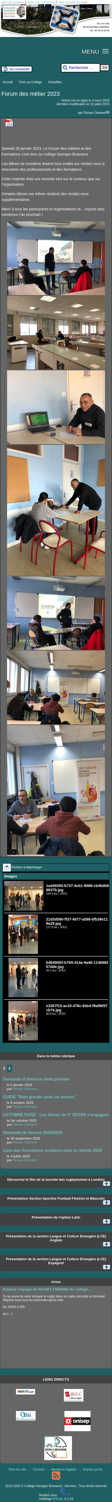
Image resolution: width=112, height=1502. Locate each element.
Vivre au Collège (30, 82)
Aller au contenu (12, 2)
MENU (90, 51)
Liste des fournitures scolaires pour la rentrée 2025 (52, 1150)
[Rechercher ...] (80, 67)
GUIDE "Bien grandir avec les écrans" (39, 1097)
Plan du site (16, 1469)
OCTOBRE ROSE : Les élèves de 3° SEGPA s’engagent (56, 1115)
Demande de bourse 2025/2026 (32, 1132)
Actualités (54, 82)
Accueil (8, 82)
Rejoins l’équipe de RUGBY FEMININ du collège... (47, 1289)
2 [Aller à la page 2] (9, 1068)
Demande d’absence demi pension (36, 1079)
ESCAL (58, 1499)
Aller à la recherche (40, 2)
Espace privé (91, 1469)
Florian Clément (94, 113)
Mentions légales (62, 1469)
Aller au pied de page (72, 2)
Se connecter (19, 69)
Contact (37, 1469)
